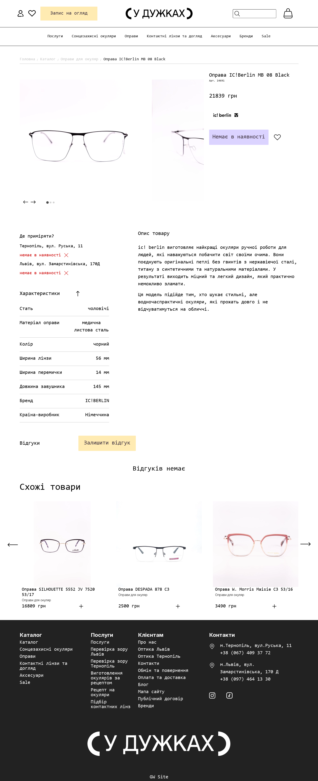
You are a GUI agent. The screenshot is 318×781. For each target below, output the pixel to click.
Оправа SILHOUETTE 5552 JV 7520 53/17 (58, 592)
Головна (27, 59)
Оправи (131, 36)
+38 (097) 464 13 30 (245, 679)
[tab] (47, 202)
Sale (266, 36)
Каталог (48, 59)
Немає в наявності (238, 137)
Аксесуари (221, 36)
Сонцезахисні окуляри (94, 36)
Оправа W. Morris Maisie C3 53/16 (254, 589)
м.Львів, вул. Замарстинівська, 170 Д (249, 668)
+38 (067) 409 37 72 (245, 653)
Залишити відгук (107, 443)
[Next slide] (33, 202)
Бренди (246, 36)
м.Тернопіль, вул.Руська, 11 (256, 645)
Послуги (55, 36)
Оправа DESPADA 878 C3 (143, 589)
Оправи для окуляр (79, 59)
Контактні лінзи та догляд (174, 36)
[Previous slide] (25, 202)
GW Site (159, 777)
